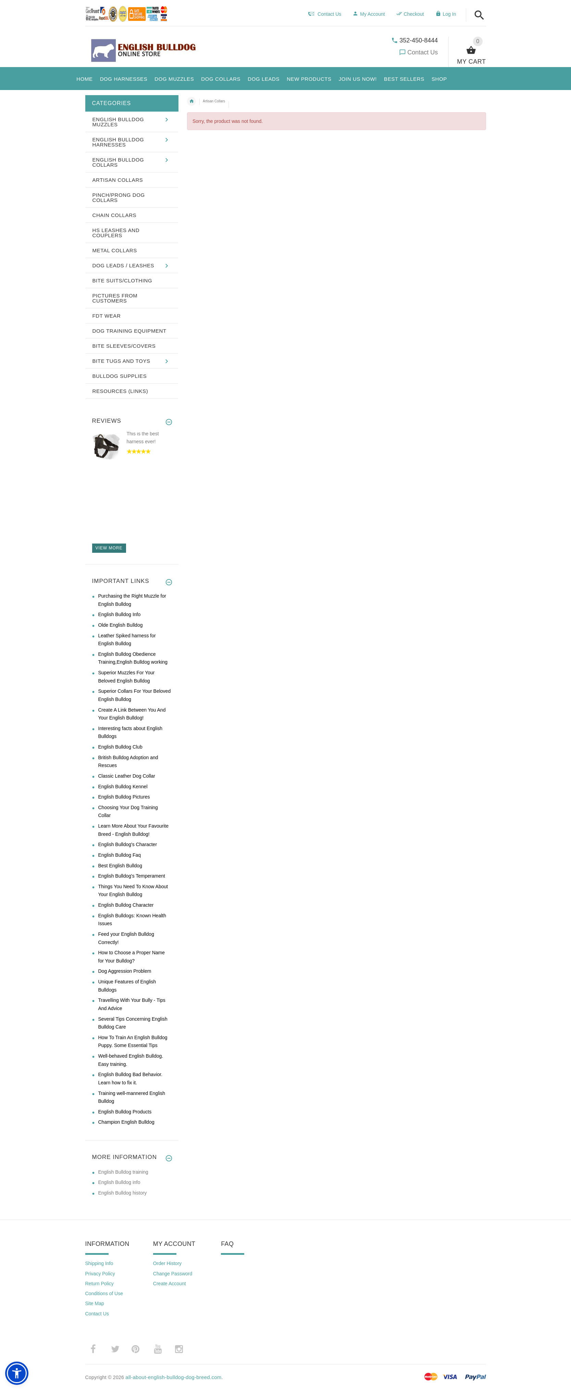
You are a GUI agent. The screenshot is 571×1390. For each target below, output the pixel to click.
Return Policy (99, 1283)
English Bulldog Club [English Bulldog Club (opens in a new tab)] (120, 747)
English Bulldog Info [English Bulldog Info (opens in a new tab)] (119, 614)
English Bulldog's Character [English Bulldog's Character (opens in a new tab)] (127, 844)
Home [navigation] (191, 101)
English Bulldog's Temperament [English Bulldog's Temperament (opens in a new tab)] (131, 876)
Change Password (172, 1273)
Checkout (410, 14)
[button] (479, 15)
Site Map (94, 1303)
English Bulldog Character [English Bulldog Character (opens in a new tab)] (126, 905)
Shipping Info (99, 1263)
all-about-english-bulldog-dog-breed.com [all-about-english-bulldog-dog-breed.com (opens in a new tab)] (173, 1377)
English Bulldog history (122, 1193)
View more (109, 548)
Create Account (169, 1283)
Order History (167, 1263)
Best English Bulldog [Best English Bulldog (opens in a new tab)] (120, 865)
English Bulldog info (119, 1182)
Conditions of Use (104, 1293)
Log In (445, 14)
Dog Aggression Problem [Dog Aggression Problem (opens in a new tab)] (124, 971)
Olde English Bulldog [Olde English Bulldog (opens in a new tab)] (120, 625)
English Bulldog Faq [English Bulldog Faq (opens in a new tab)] (119, 855)
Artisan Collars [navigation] (214, 101)
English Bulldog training (123, 1172)
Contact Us (422, 52)
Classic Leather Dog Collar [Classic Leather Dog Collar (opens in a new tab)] (127, 776)
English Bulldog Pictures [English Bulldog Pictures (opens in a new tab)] (124, 797)
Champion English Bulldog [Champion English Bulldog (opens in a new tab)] (126, 1122)
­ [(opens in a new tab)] (97, 1349)
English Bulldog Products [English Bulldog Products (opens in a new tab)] (125, 1111)
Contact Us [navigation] (324, 14)
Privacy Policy (100, 1273)
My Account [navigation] (368, 14)
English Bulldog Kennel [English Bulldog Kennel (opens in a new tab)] (123, 786)
